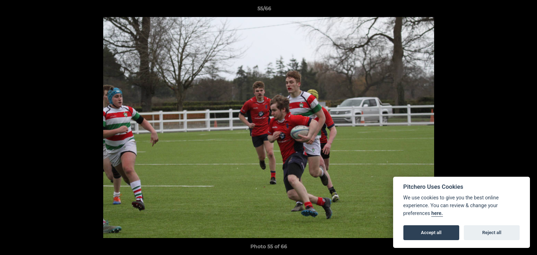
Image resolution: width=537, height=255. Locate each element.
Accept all (431, 232)
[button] (507, 10)
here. (437, 213)
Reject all (491, 232)
